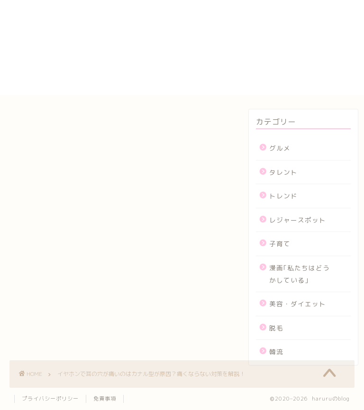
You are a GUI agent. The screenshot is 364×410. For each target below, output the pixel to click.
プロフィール (224, 67)
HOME (212, 4)
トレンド (283, 195)
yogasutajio (224, 14)
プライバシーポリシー (240, 57)
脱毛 (276, 327)
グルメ (280, 147)
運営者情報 (220, 89)
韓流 (276, 351)
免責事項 (104, 398)
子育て (280, 243)
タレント (283, 172)
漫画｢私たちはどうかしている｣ (299, 274)
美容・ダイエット (297, 303)
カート (212, 35)
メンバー (216, 78)
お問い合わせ (224, 24)
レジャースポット (297, 219)
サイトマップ (224, 46)
